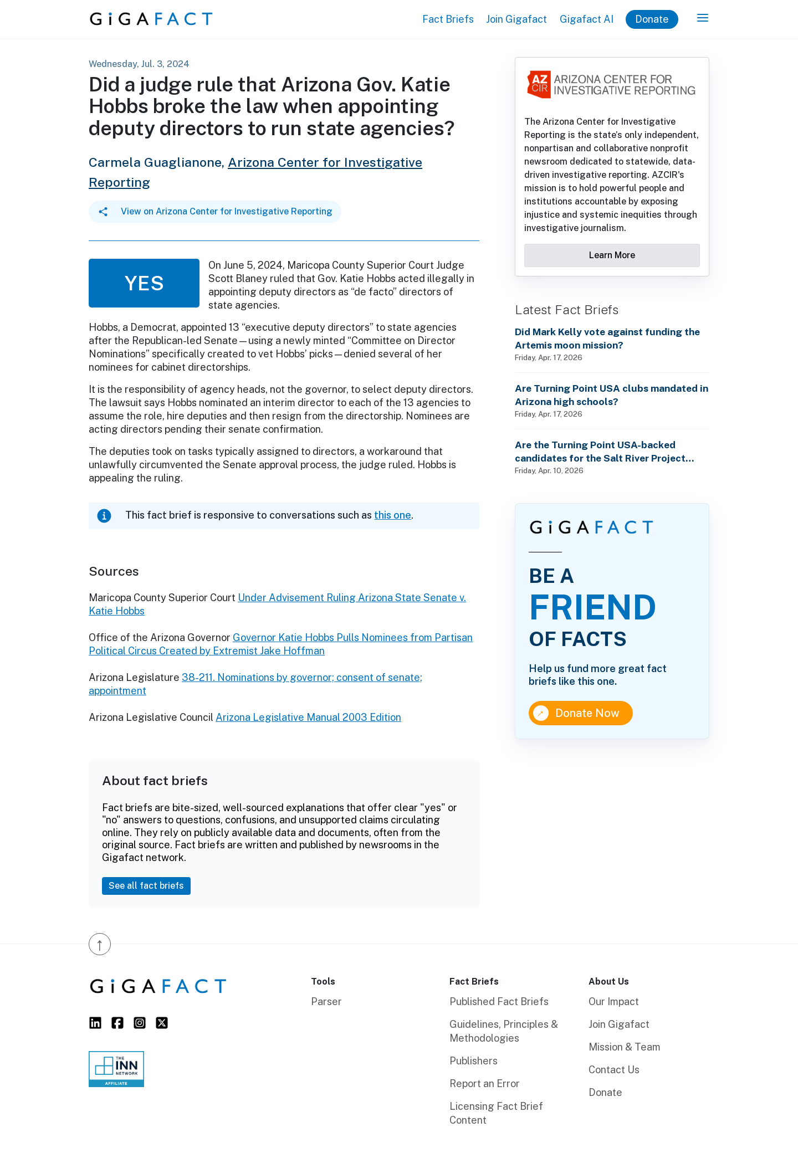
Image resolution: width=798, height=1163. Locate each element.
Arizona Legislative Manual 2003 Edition (308, 717)
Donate (652, 19)
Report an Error (484, 1083)
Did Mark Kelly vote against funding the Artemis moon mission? (607, 338)
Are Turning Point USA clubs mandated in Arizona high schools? (611, 394)
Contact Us (614, 1069)
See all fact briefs (146, 885)
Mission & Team (625, 1047)
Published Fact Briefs (499, 1001)
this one (392, 515)
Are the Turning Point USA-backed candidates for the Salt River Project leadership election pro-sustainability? (605, 452)
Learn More (612, 255)
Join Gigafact (516, 19)
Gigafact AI (586, 19)
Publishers (473, 1061)
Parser (326, 1001)
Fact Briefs (448, 19)
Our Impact (614, 1001)
